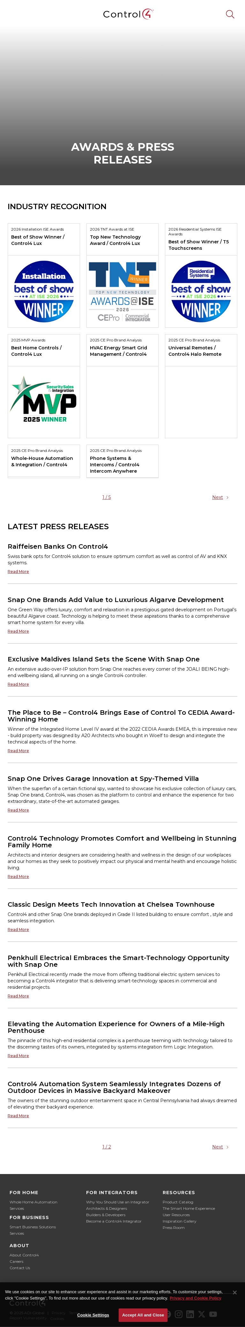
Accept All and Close (143, 1315)
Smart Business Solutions (33, 1226)
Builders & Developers (105, 1214)
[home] (122, 14)
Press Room (174, 1227)
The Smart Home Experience (189, 1208)
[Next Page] (221, 497)
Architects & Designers (106, 1208)
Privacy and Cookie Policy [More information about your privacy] (195, 1298)
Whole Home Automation (33, 1202)
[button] (15, 14)
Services (17, 1208)
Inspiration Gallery (180, 1221)
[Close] (235, 1292)
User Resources (176, 1214)
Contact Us (20, 1267)
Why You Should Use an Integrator (117, 1202)
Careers (16, 1261)
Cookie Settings (93, 1315)
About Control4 (24, 1255)
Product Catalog (178, 1202)
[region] (122, 1304)
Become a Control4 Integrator (114, 1221)
